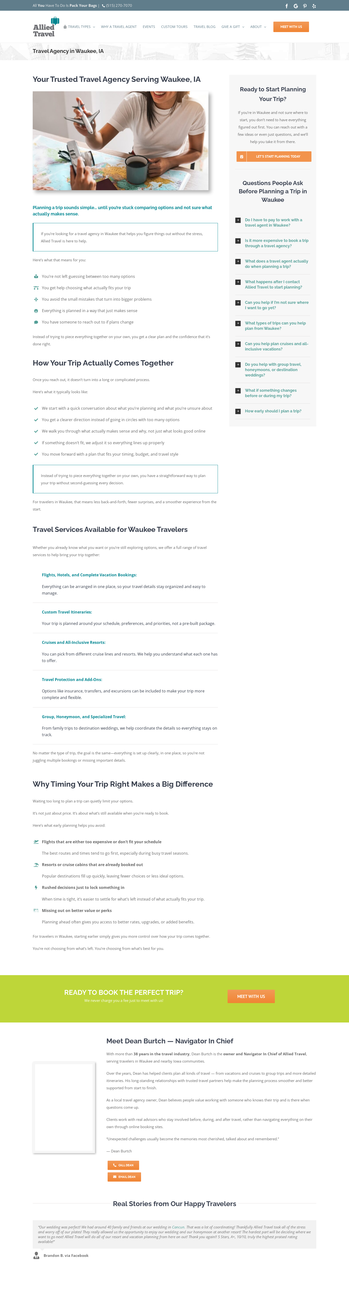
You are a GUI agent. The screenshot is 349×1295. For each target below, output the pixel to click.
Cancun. (178, 1227)
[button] (272, 222)
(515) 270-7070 (119, 5)
